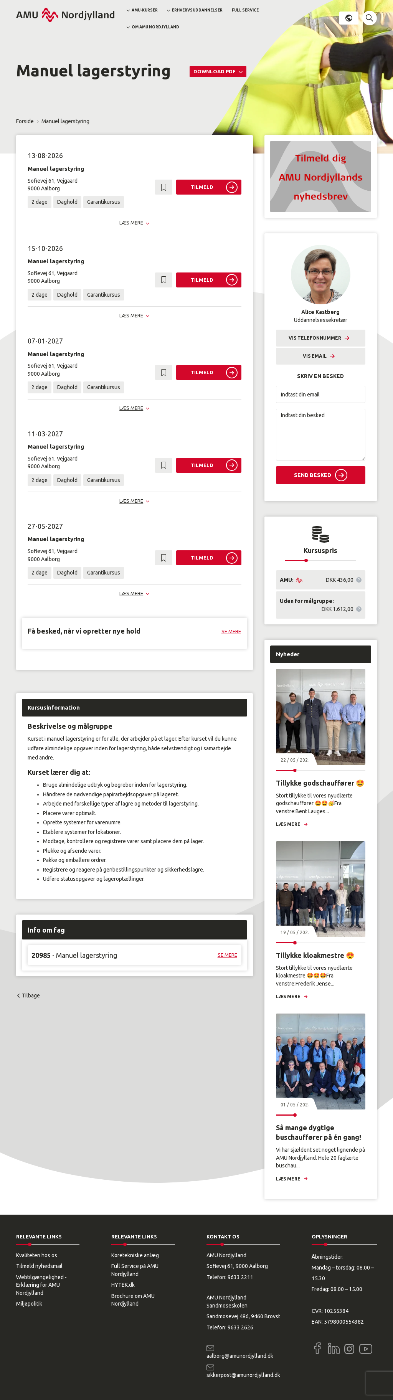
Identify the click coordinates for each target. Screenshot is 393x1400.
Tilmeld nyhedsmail (39, 1266)
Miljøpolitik (29, 1304)
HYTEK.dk (123, 1285)
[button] (369, 18)
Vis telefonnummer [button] (315, 337)
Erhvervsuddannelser (197, 10)
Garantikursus (103, 202)
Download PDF (215, 71)
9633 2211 (240, 1277)
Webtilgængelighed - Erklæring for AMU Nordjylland (41, 1285)
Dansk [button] (348, 18)
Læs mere (288, 824)
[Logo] (65, 15)
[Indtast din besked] (320, 435)
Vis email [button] (315, 355)
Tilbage (31, 995)
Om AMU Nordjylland (155, 27)
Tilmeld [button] (202, 187)
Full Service (245, 10)
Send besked (312, 475)
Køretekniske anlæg (135, 1255)
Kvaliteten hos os (36, 1255)
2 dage (39, 202)
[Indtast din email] (320, 394)
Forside (25, 121)
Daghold (67, 202)
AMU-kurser (145, 10)
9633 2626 (240, 1327)
